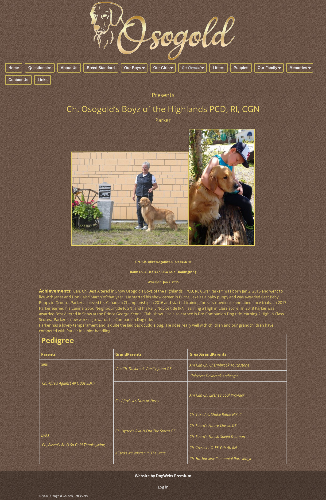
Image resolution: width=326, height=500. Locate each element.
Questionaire (39, 68)
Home (13, 68)
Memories (301, 68)
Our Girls (164, 68)
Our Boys (135, 68)
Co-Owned (194, 68)
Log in (163, 487)
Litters (218, 68)
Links (42, 80)
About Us (69, 68)
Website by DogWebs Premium (163, 475)
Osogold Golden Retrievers (69, 496)
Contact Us (18, 80)
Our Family (270, 68)
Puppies (241, 68)
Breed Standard (101, 68)
